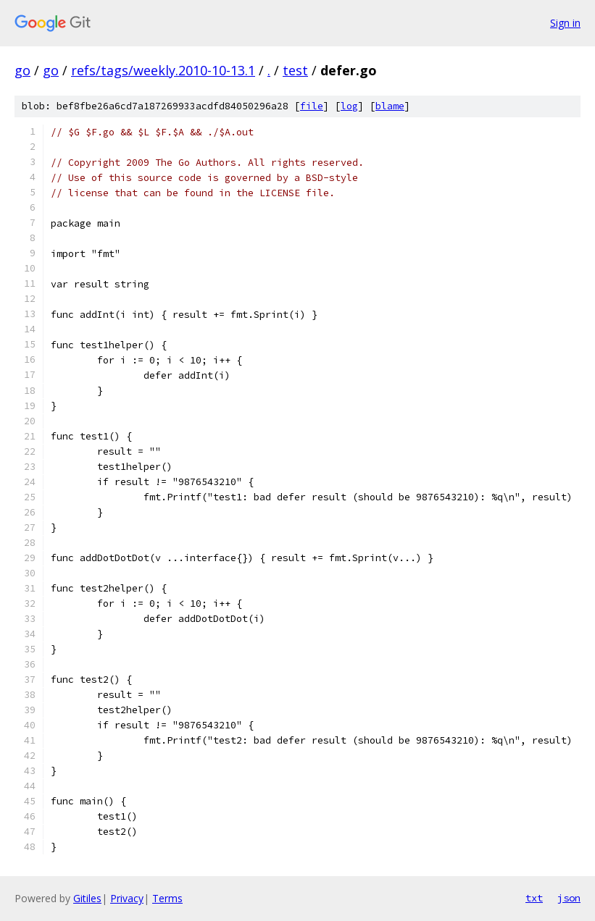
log (349, 106)
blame (389, 106)
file (311, 106)
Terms (167, 898)
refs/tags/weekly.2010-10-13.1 (163, 70)
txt (534, 897)
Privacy (126, 898)
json (569, 897)
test (295, 70)
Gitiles (87, 898)
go (22, 70)
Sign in (565, 23)
